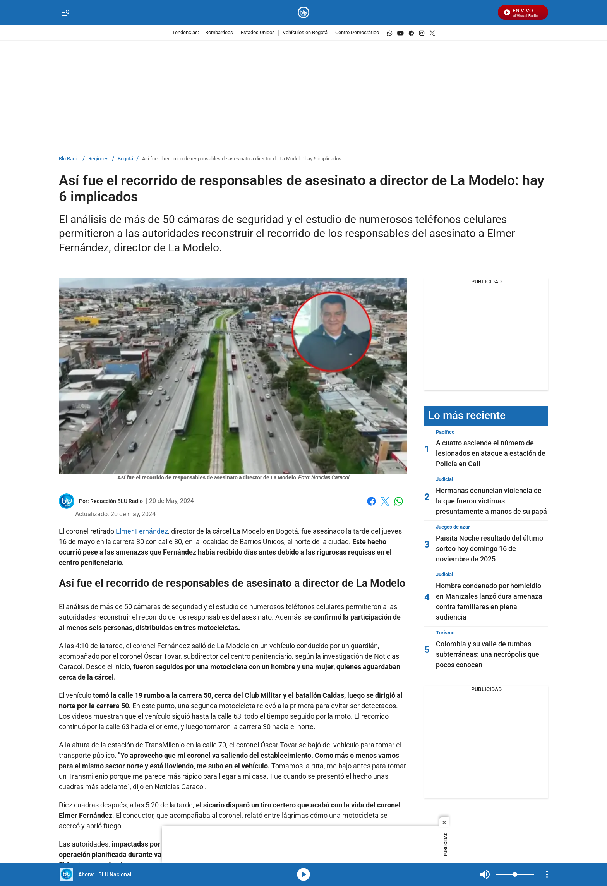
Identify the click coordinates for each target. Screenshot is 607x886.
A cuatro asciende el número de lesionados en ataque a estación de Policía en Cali (490, 453)
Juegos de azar (453, 527)
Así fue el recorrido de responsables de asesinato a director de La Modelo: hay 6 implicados (241, 158)
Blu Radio (69, 158)
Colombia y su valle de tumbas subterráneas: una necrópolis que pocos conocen (487, 654)
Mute (485, 874)
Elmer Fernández (142, 531)
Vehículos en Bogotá (305, 33)
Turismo (445, 632)
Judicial (444, 479)
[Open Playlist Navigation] (547, 874)
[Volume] (515, 874)
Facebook (371, 501)
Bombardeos (219, 33)
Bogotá (125, 158)
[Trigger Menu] (65, 13)
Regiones (98, 158)
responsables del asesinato (230, 617)
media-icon (303, 874)
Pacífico (445, 432)
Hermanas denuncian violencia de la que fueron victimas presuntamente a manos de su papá (491, 500)
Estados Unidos (258, 33)
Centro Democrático (357, 33)
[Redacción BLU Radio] (116, 501)
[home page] (304, 13)
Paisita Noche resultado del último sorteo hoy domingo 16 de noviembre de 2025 (489, 548)
